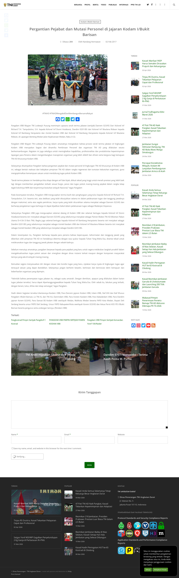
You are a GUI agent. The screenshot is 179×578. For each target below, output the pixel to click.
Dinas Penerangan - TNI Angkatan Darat (27, 571)
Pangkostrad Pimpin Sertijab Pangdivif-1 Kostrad (28, 322)
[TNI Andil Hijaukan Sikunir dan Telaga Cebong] (50, 357)
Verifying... (21, 457)
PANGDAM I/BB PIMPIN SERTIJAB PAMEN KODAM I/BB (67, 322)
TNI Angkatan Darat (127, 491)
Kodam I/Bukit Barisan (90, 22)
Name (14, 434)
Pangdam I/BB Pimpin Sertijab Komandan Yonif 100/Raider (105, 322)
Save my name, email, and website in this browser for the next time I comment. (48, 448)
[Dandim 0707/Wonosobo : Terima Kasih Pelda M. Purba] (129, 357)
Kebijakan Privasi (160, 569)
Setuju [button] (148, 569)
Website (121, 434)
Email (67, 434)
